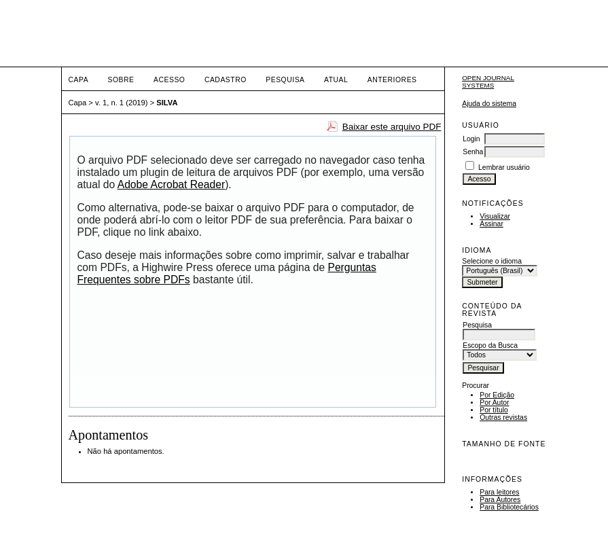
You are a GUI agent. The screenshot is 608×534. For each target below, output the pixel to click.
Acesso (169, 80)
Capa (79, 80)
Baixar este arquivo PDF (392, 127)
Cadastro (225, 80)
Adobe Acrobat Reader (171, 184)
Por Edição (497, 395)
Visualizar (495, 216)
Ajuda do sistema (489, 103)
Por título (494, 410)
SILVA (166, 103)
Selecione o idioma (492, 261)
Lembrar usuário (504, 167)
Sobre (121, 80)
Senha (473, 152)
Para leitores (499, 492)
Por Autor (494, 402)
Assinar (491, 224)
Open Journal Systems (488, 81)
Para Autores (500, 499)
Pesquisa (285, 80)
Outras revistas (503, 417)
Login (471, 139)
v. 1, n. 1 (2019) (121, 103)
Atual (336, 80)
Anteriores (392, 80)
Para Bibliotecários (509, 507)
